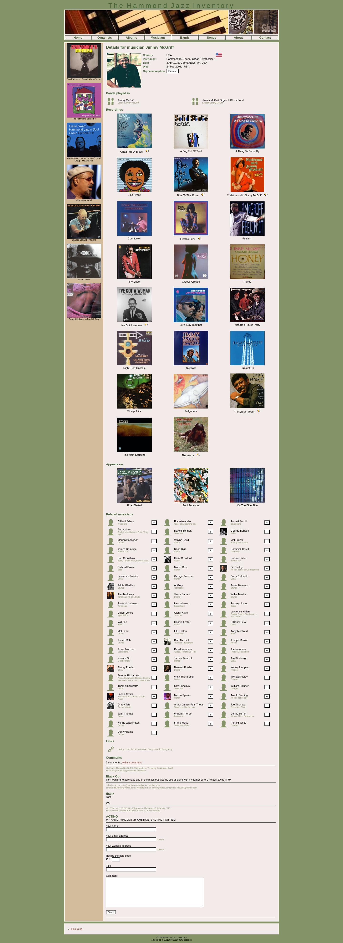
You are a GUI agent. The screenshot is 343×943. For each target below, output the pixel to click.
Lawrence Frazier (128, 576)
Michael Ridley (239, 676)
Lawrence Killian (240, 611)
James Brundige (127, 549)
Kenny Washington (129, 722)
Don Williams (125, 731)
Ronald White (238, 722)
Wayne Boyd (181, 540)
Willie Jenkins (239, 594)
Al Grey (178, 585)
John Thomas (125, 713)
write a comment (132, 762)
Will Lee (122, 622)
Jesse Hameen (239, 585)
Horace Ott (124, 658)
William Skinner (240, 685)
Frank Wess (181, 722)
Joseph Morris (239, 640)
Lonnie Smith (125, 694)
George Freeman (184, 576)
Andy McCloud (239, 631)
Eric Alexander (182, 521)
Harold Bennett (183, 530)
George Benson (240, 530)
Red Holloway (126, 594)
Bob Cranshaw (126, 558)
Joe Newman (238, 649)
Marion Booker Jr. (128, 540)
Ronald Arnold (239, 521)
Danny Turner (239, 713)
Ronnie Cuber (239, 558)
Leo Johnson (181, 603)
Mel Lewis (123, 631)
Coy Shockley (182, 685)
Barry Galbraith (239, 576)
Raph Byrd (180, 549)
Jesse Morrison (127, 649)
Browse (172, 71)
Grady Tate (124, 704)
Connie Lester (182, 622)
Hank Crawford (183, 558)
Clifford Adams (126, 521)
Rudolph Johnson (128, 603)
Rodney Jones (239, 603)
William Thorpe (183, 713)
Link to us (76, 928)
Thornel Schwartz (128, 685)
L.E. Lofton (180, 631)
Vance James (182, 594)
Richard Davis (126, 567)
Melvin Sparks (182, 695)
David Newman (183, 649)
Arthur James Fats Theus (188, 704)
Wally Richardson (184, 676)
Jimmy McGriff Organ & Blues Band (222, 100)
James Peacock (183, 658)
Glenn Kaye (181, 612)
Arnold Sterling (239, 695)
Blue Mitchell (181, 640)
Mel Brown (237, 540)
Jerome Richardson (129, 675)
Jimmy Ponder (126, 667)
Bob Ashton (124, 529)
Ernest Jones (125, 612)
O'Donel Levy (238, 622)
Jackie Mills (124, 640)
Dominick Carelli (240, 549)
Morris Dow (180, 567)
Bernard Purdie (183, 667)
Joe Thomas (238, 704)
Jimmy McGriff (126, 100)
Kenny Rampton (240, 667)
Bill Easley (237, 567)
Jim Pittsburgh (239, 658)
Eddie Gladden (126, 585)
